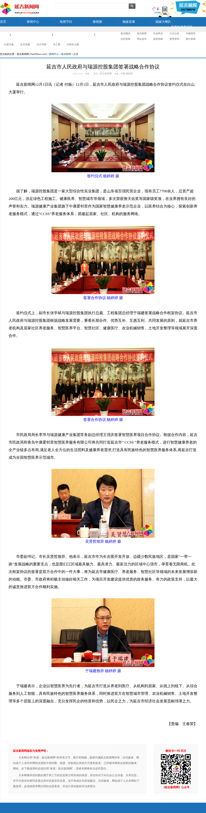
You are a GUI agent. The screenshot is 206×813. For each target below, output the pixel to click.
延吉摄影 (111, 34)
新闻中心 (33, 21)
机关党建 (25, 44)
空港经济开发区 (31, 34)
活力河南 (41, 44)
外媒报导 (191, 33)
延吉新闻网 (106, 73)
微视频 (97, 21)
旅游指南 (158, 39)
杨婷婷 (129, 73)
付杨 (123, 73)
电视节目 (66, 21)
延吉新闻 (142, 33)
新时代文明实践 (73, 34)
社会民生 (158, 33)
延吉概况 (125, 33)
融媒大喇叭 (163, 21)
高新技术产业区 (182, 27)
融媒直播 (129, 21)
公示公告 (174, 33)
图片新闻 (191, 39)
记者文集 (9, 44)
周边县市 (142, 39)
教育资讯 (174, 39)
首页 (3, 21)
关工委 (56, 44)
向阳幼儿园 (73, 44)
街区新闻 (125, 39)
